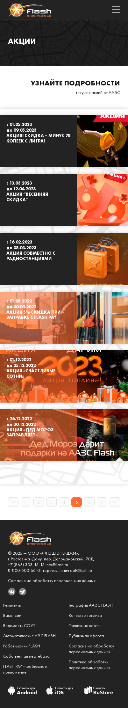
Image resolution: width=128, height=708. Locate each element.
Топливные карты (84, 625)
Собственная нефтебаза (26, 656)
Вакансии (12, 615)
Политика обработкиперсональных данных (89, 664)
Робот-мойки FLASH (21, 646)
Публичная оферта (86, 636)
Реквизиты (12, 605)
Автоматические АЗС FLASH (29, 636)
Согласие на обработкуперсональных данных (91, 648)
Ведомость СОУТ (19, 625)
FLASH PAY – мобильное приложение (25, 669)
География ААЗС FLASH (91, 605)
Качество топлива (85, 615)
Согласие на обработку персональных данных (52, 580)
